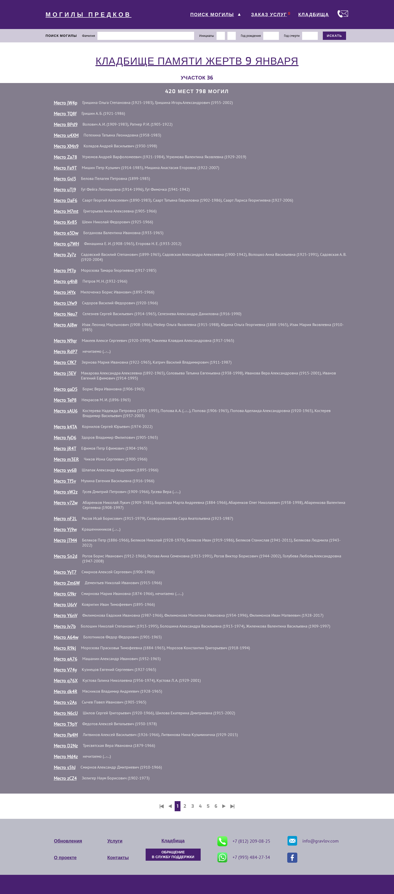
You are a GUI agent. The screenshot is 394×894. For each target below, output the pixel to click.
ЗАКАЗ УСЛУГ (269, 15)
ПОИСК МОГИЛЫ (212, 15)
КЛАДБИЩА (313, 15)
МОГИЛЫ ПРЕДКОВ (89, 15)
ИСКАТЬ (334, 36)
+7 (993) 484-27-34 (243, 857)
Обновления (68, 841)
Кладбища (173, 841)
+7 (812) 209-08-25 (243, 841)
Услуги (114, 841)
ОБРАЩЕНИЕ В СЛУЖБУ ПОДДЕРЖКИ (173, 854)
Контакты (118, 858)
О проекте (65, 858)
